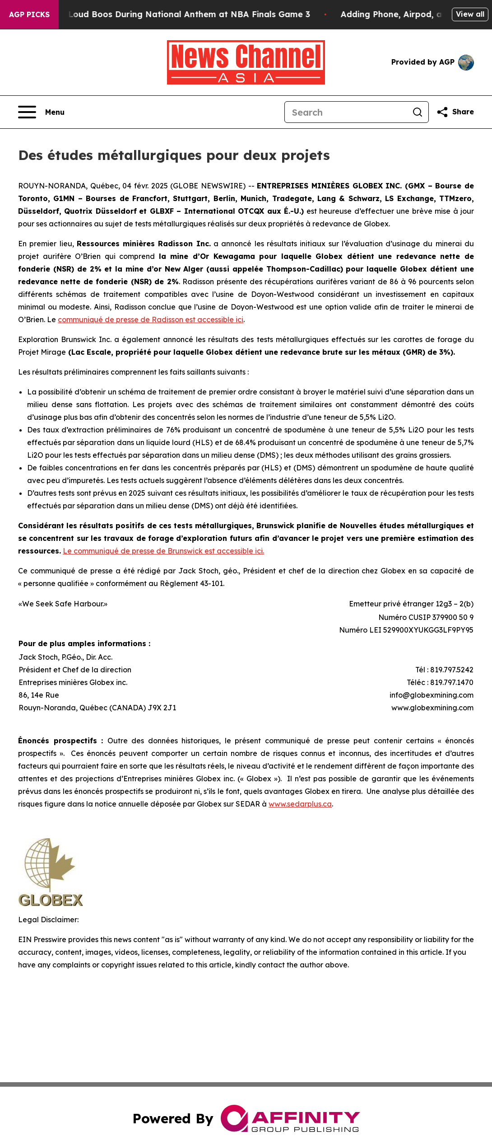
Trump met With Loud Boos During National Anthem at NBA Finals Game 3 (163, 14)
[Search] (346, 112)
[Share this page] (455, 112)
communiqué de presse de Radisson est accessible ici (150, 319)
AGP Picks (29, 14)
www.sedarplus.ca (300, 803)
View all (470, 14)
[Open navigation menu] (41, 112)
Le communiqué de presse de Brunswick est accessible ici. (163, 550)
